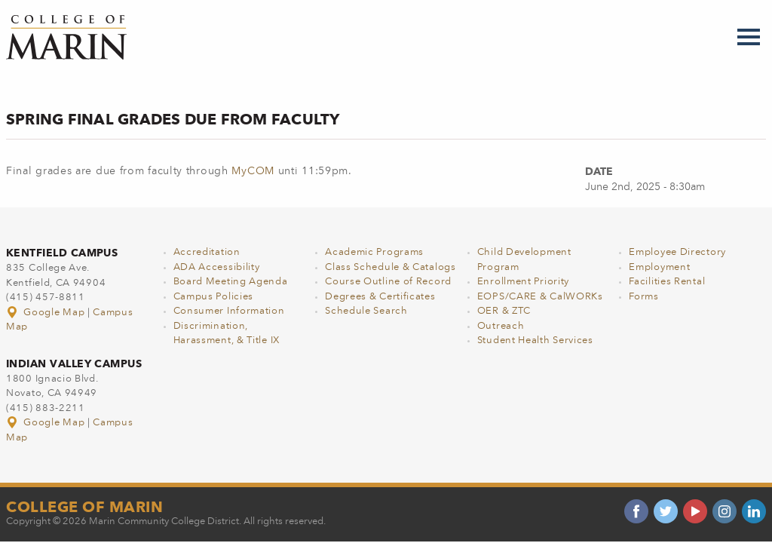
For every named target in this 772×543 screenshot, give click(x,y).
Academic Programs (374, 252)
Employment (659, 267)
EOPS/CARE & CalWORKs (540, 297)
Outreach (501, 326)
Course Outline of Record (388, 282)
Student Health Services (535, 340)
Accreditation (206, 252)
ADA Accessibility (216, 267)
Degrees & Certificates (380, 297)
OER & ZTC (504, 311)
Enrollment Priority (523, 282)
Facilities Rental (667, 282)
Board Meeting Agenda (230, 282)
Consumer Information (229, 311)
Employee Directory (677, 252)
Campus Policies (213, 297)
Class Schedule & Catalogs (390, 267)
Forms (644, 297)
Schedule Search (366, 311)
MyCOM (252, 171)
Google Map (46, 313)
